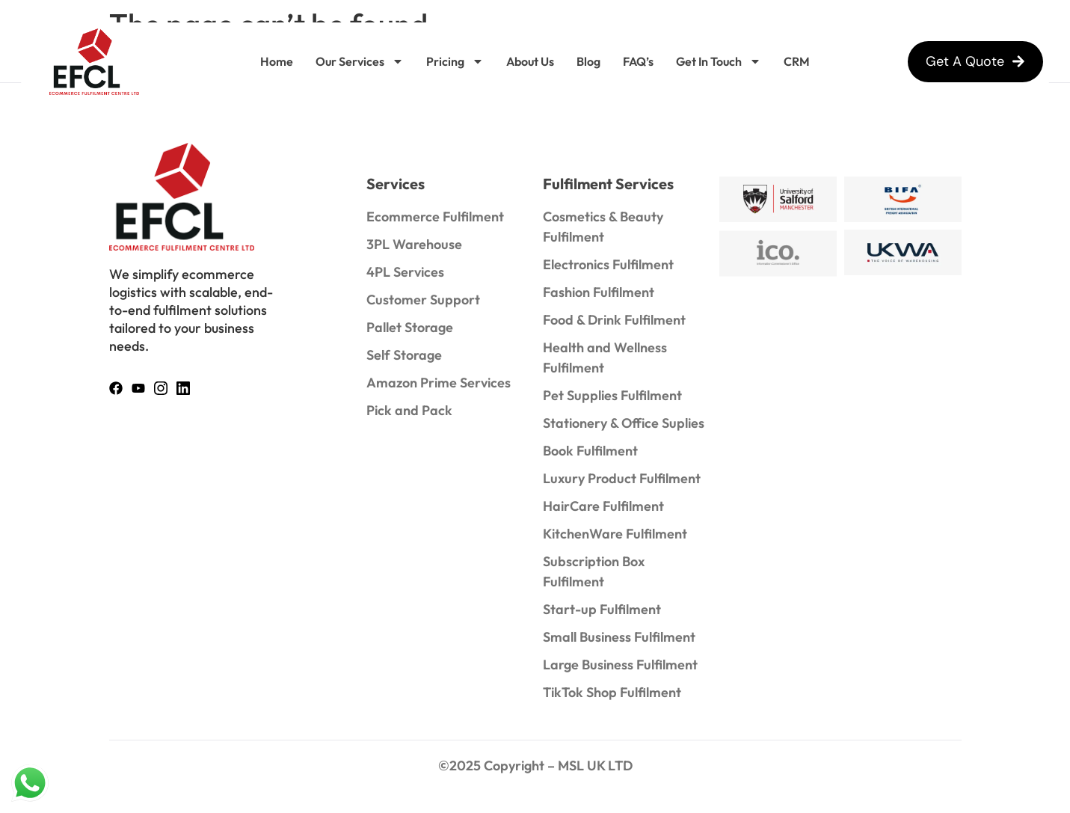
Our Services (360, 61)
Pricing (455, 61)
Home (276, 61)
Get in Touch (718, 61)
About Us (530, 61)
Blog (588, 61)
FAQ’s (638, 61)
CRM (797, 61)
